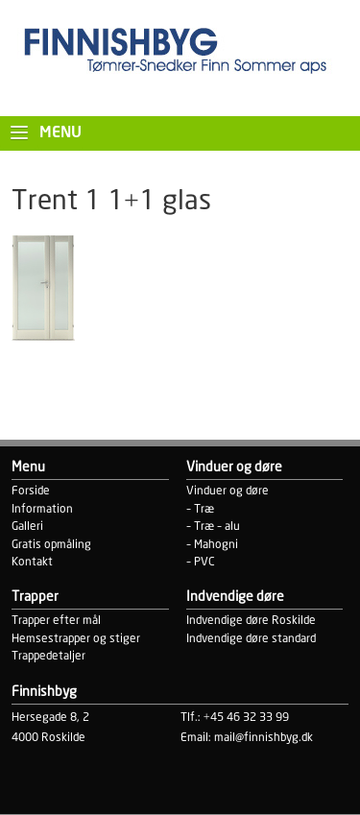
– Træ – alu (213, 526)
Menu (60, 133)
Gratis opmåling (51, 544)
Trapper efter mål (56, 620)
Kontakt (32, 562)
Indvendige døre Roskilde (251, 620)
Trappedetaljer (48, 656)
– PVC (200, 562)
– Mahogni (212, 544)
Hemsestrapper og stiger (76, 639)
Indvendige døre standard (251, 639)
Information (42, 509)
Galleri (27, 526)
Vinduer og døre (227, 491)
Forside (31, 491)
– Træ (200, 509)
